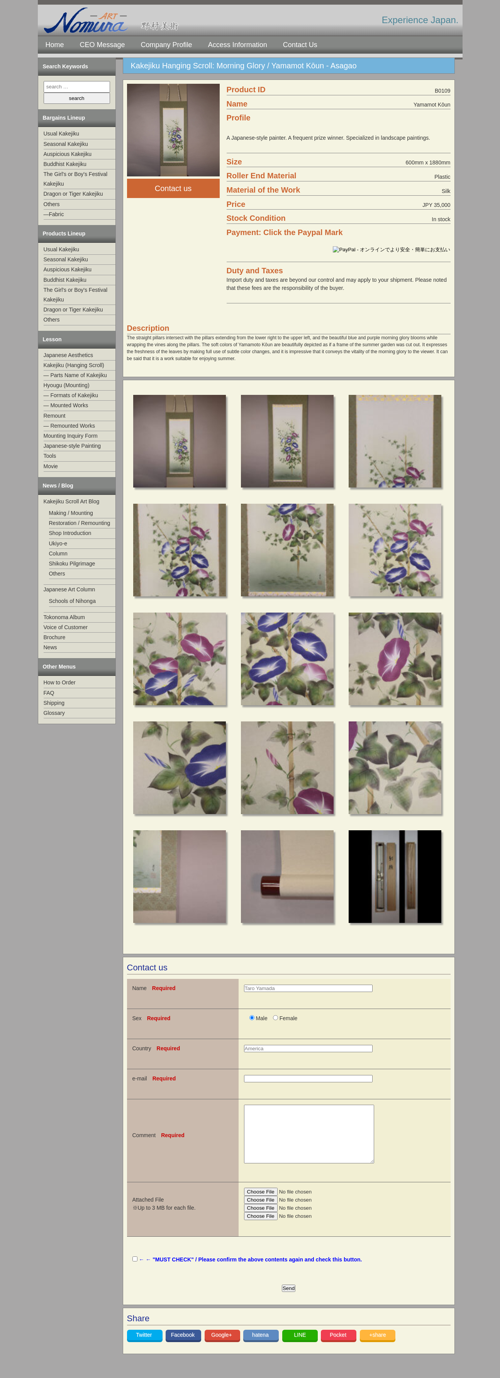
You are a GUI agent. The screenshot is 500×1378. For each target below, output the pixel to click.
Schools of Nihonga (72, 601)
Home (55, 45)
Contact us (173, 188)
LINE (300, 1346)
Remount (55, 416)
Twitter (144, 1346)
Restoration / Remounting (79, 523)
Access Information (237, 45)
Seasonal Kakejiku (66, 144)
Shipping (54, 703)
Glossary (54, 713)
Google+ (222, 1346)
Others (52, 204)
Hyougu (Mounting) (67, 385)
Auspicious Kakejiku (68, 154)
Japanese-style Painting (72, 446)
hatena (261, 1346)
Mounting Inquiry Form (71, 436)
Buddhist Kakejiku (65, 164)
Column (58, 553)
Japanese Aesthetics (68, 355)
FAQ (49, 693)
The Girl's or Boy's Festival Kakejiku (76, 179)
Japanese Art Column (69, 589)
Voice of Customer (66, 627)
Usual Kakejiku (62, 133)
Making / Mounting (71, 513)
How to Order (60, 682)
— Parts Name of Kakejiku (75, 375)
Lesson (52, 339)
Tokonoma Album (64, 617)
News (50, 647)
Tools (50, 456)
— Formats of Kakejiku (71, 395)
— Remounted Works (69, 426)
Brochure (55, 637)
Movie (51, 466)
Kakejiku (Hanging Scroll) (74, 365)
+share (377, 1346)
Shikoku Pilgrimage (72, 563)
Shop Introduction (70, 533)
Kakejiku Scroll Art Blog (72, 501)
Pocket (339, 1346)
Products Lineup (64, 233)
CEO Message (102, 45)
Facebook (183, 1346)
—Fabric (54, 214)
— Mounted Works (66, 405)
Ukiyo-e (58, 543)
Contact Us (300, 45)
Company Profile (166, 45)
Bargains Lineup (64, 118)
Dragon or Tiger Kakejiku (73, 194)
